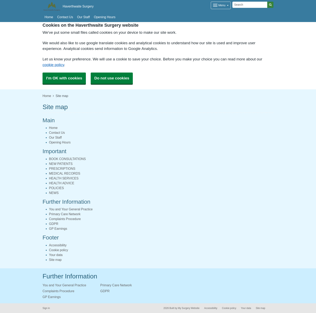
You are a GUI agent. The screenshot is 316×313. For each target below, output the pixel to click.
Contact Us (65, 17)
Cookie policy (58, 250)
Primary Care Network (64, 214)
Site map (55, 259)
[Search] (249, 5)
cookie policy (53, 65)
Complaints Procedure (65, 218)
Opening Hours (104, 17)
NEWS (54, 192)
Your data (55, 254)
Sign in (46, 308)
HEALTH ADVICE (61, 183)
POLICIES (56, 188)
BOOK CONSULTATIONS (67, 158)
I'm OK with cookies (64, 78)
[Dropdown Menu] (221, 5)
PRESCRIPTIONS (62, 168)
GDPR (53, 223)
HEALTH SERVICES (64, 178)
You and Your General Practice (71, 209)
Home (49, 17)
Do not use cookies (111, 78)
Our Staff (83, 17)
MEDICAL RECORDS (64, 173)
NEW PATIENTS (61, 163)
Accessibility (58, 245)
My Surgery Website (189, 308)
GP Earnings (58, 228)
